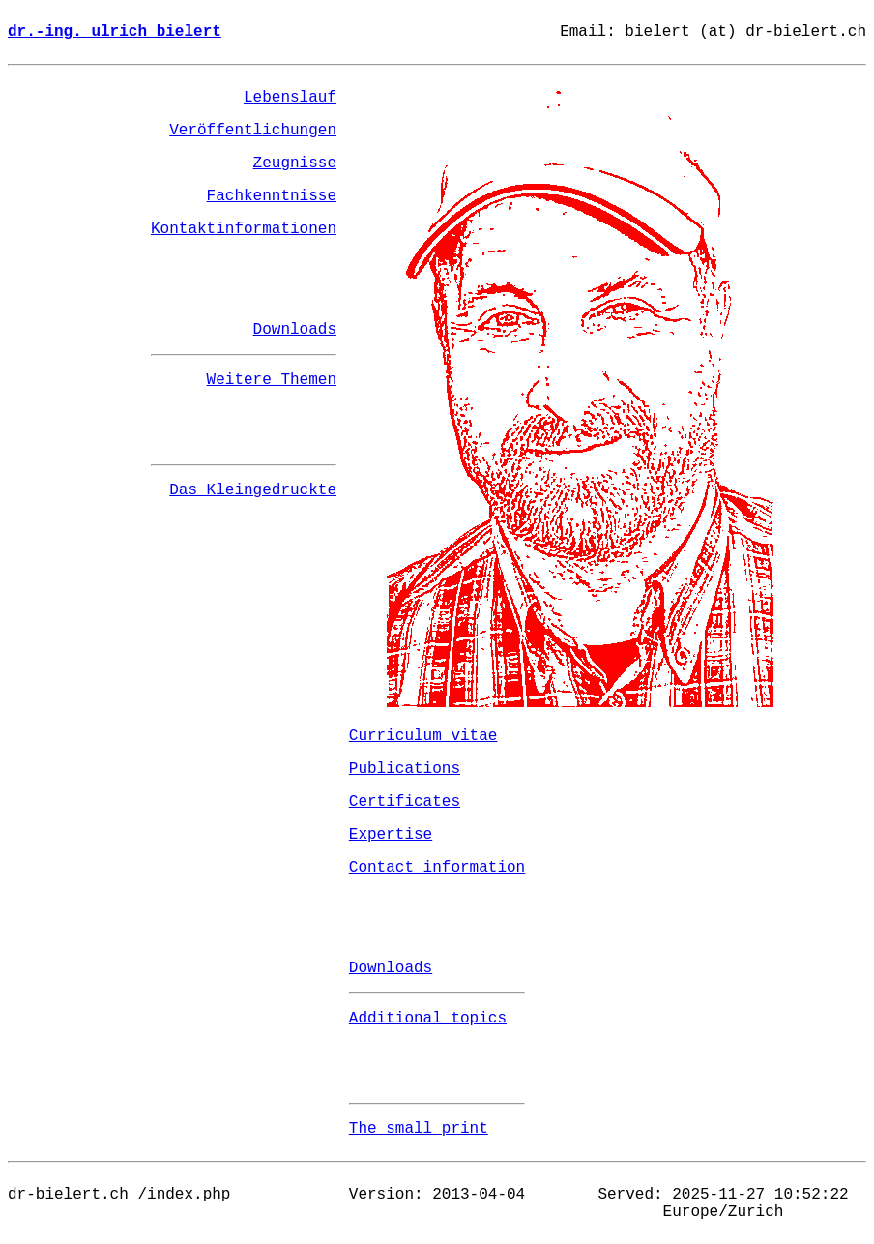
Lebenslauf (290, 97)
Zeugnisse (294, 163)
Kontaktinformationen (243, 229)
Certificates (404, 802)
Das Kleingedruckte (252, 490)
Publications (404, 769)
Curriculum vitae (423, 736)
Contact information (437, 867)
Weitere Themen (271, 380)
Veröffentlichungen (252, 130)
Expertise (390, 835)
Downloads (294, 330)
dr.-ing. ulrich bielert (114, 32)
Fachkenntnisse (271, 196)
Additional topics (428, 1018)
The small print (418, 1129)
